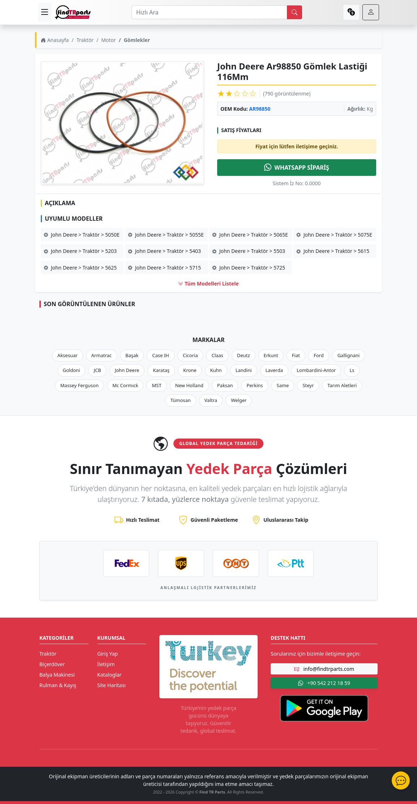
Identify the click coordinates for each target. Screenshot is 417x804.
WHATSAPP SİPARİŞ (296, 167)
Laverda (274, 370)
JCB (97, 370)
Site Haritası (111, 685)
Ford (319, 355)
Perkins (254, 385)
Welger (238, 400)
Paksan (225, 385)
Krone (189, 370)
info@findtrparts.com (324, 668)
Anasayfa (55, 40)
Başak (131, 355)
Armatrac (101, 355)
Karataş (161, 370)
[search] (294, 12)
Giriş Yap (107, 653)
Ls (351, 370)
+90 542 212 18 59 (324, 683)
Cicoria (190, 355)
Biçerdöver (52, 664)
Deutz (243, 355)
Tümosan (181, 400)
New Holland (189, 385)
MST (156, 385)
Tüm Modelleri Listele (208, 283)
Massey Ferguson (79, 385)
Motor (108, 40)
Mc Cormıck (125, 385)
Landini (244, 370)
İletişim (106, 664)
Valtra (211, 400)
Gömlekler (137, 40)
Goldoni (71, 370)
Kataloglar (109, 674)
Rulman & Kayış (57, 685)
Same (283, 385)
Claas (217, 355)
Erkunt (271, 355)
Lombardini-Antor (316, 370)
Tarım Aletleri (342, 385)
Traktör (85, 40)
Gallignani (349, 355)
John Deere (127, 370)
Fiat (296, 355)
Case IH (160, 355)
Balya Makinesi (57, 674)
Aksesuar (67, 355)
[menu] (45, 12)
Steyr (308, 385)
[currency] (351, 12)
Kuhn (216, 370)
